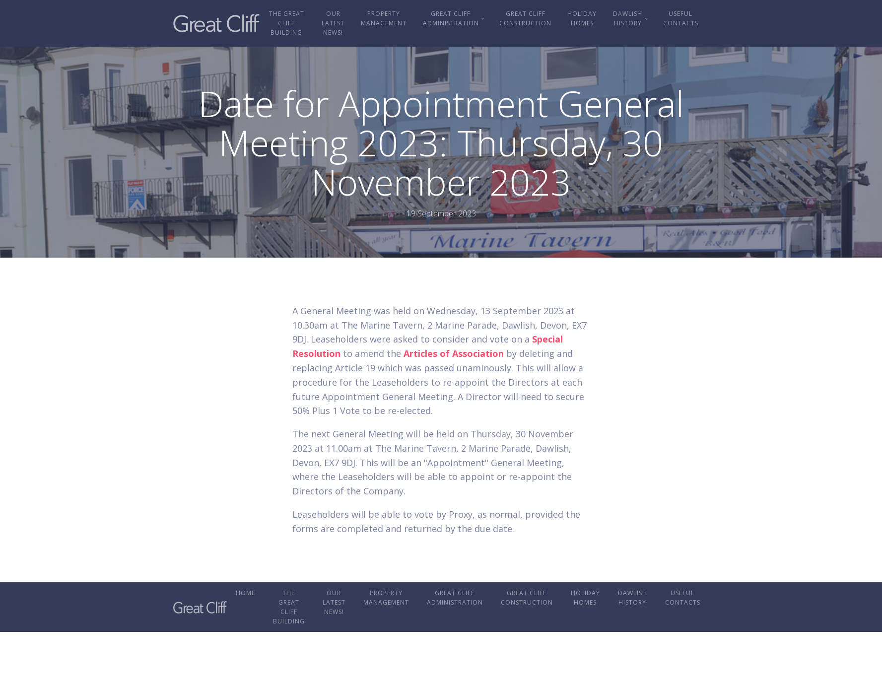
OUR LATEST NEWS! (333, 23)
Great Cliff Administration (451, 18)
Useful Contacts (680, 18)
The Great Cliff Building (286, 23)
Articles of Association (454, 353)
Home (245, 593)
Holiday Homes (582, 18)
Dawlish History (627, 18)
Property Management (384, 18)
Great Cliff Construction (525, 18)
